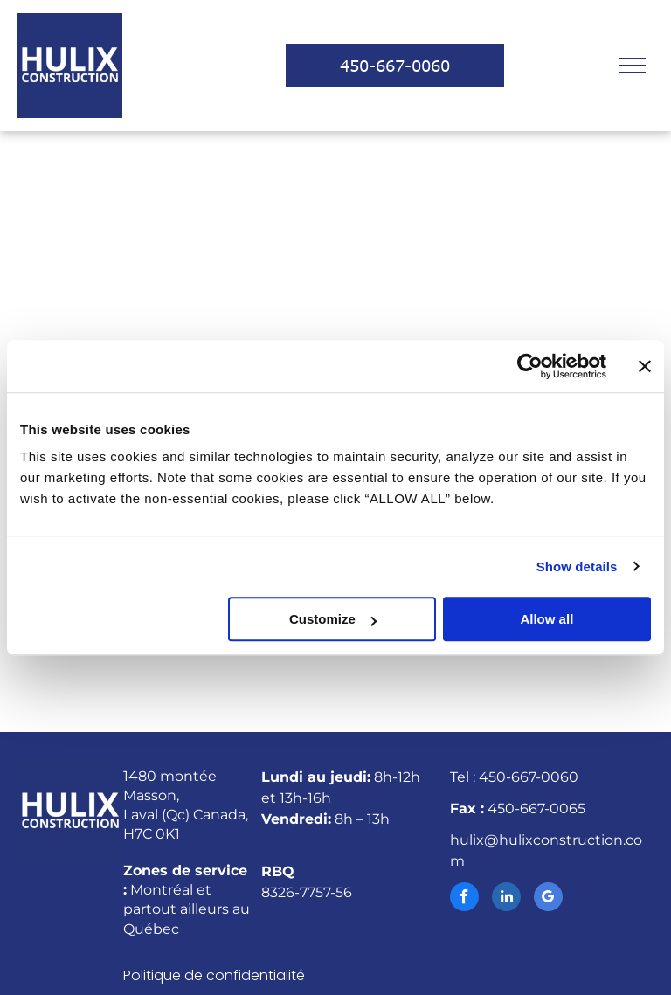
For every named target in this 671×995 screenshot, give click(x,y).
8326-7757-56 (306, 892)
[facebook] (464, 899)
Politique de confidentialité (214, 975)
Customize (333, 619)
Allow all (546, 619)
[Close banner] (645, 366)
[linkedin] (506, 899)
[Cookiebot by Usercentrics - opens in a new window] (529, 366)
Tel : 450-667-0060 (514, 777)
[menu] (632, 65)
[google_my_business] (548, 899)
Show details (577, 566)
